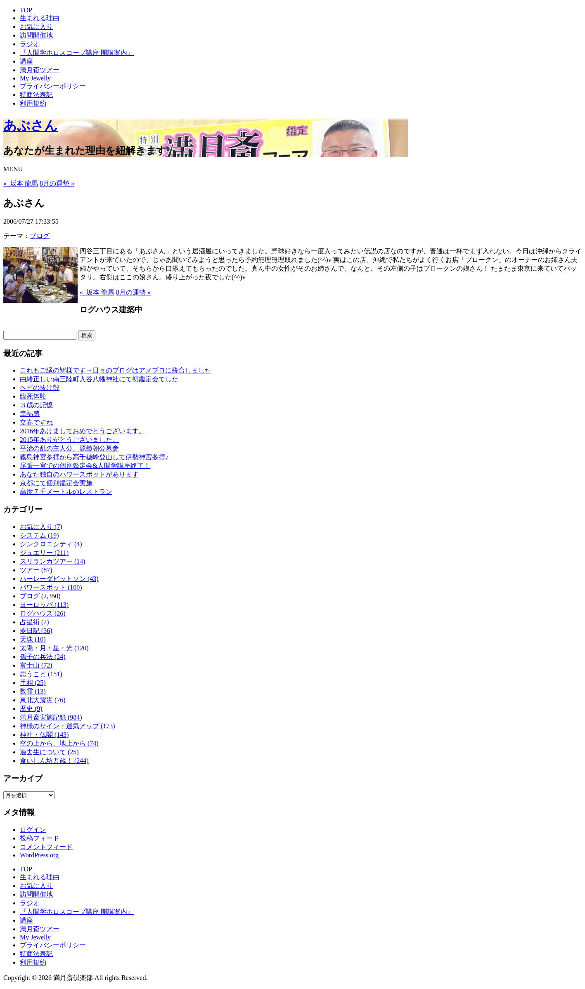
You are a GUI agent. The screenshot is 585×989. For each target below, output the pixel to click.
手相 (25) (33, 682)
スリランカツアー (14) (52, 561)
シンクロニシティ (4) (51, 544)
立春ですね (36, 422)
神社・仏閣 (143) (44, 734)
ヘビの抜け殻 (39, 387)
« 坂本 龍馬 (20, 183)
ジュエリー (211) (44, 552)
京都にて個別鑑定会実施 (56, 482)
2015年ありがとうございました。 (69, 439)
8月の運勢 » (57, 183)
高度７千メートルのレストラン (66, 491)
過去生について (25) (49, 751)
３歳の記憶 (36, 404)
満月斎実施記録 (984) (51, 717)
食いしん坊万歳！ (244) (54, 760)
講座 (26, 61)
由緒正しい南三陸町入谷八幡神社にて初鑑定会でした (99, 378)
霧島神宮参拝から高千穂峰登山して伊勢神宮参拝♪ (94, 456)
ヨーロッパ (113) (44, 604)
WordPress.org (39, 855)
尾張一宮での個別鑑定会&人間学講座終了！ (85, 465)
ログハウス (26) (43, 613)
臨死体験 (33, 396)
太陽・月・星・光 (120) (54, 647)
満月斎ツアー (39, 69)
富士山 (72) (36, 665)
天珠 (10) (33, 639)
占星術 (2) (34, 622)
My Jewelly (35, 78)
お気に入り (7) (41, 526)
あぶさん (30, 125)
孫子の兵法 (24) (43, 656)
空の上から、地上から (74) (59, 743)
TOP (26, 10)
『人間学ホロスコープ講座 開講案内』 (77, 52)
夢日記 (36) (36, 630)
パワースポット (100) (51, 587)
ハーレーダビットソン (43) (59, 578)
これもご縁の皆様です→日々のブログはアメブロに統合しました (115, 370)
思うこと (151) (41, 673)
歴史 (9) (31, 708)
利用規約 (33, 103)
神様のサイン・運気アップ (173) (67, 725)
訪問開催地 (36, 35)
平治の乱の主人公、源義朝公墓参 (69, 448)
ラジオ (30, 43)
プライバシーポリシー (53, 86)
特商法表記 (36, 94)
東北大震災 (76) (43, 699)
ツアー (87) (36, 570)
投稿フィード (39, 838)
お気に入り (36, 26)
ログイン (33, 829)
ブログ (40, 235)
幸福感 (30, 413)
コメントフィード (46, 846)
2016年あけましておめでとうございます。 (82, 430)
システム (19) (39, 535)
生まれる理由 (39, 17)
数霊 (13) (33, 691)
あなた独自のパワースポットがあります (79, 474)
